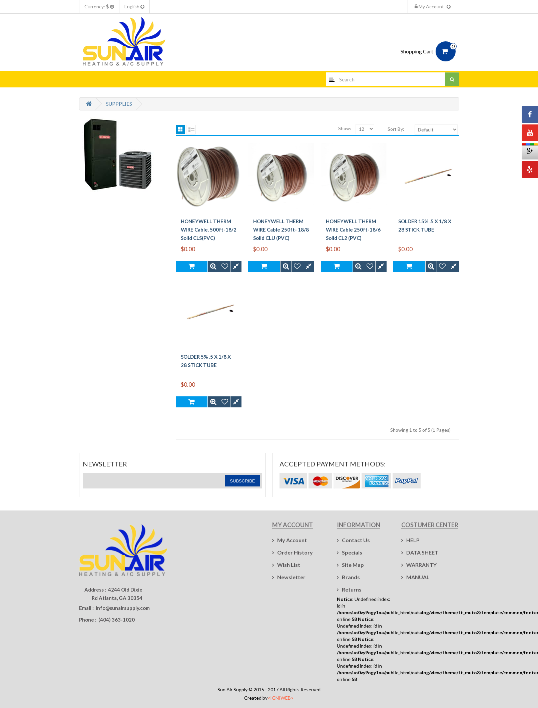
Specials (352, 552)
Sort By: (396, 129)
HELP (413, 540)
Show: (344, 128)
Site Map (353, 565)
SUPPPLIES (119, 104)
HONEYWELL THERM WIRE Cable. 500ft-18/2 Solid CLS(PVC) (208, 229)
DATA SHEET (422, 552)
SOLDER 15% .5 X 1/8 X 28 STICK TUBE (424, 225)
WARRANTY (421, 565)
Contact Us (356, 540)
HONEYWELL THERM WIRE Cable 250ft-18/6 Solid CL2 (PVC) (353, 229)
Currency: (99, 6)
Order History (295, 552)
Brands (351, 577)
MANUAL (418, 577)
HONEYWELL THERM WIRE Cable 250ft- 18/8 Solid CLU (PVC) (281, 229)
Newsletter (291, 577)
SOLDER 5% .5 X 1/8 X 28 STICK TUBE (206, 361)
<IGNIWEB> (280, 698)
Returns (352, 589)
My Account (433, 6)
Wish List (288, 565)
